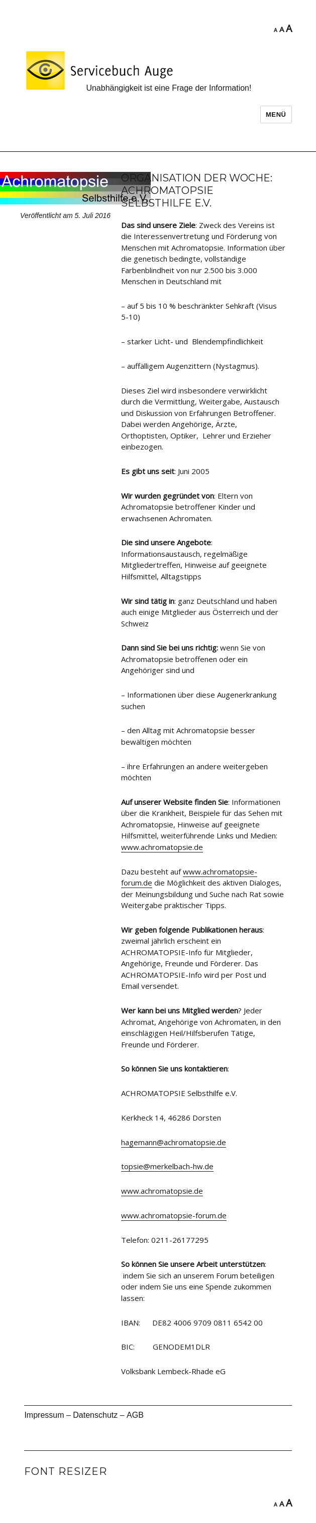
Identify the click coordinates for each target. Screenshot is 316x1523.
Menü (276, 114)
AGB (135, 1415)
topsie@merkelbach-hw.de (167, 1166)
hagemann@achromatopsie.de (173, 1142)
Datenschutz (95, 1415)
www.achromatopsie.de (162, 847)
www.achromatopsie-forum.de (174, 1215)
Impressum (44, 1415)
